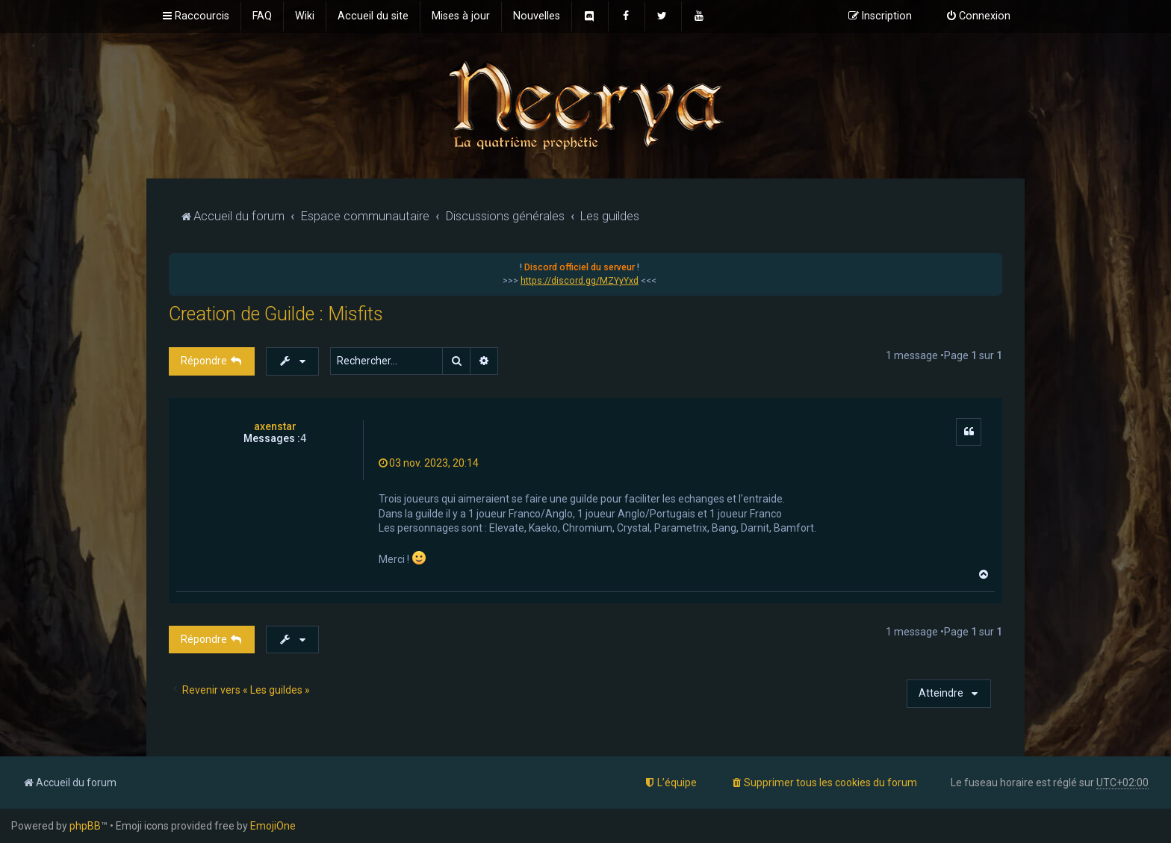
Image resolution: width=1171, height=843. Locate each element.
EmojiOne (273, 826)
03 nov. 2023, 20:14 (429, 463)
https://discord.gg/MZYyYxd (580, 281)
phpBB (85, 826)
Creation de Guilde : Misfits (276, 314)
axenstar (275, 426)
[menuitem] (262, 16)
